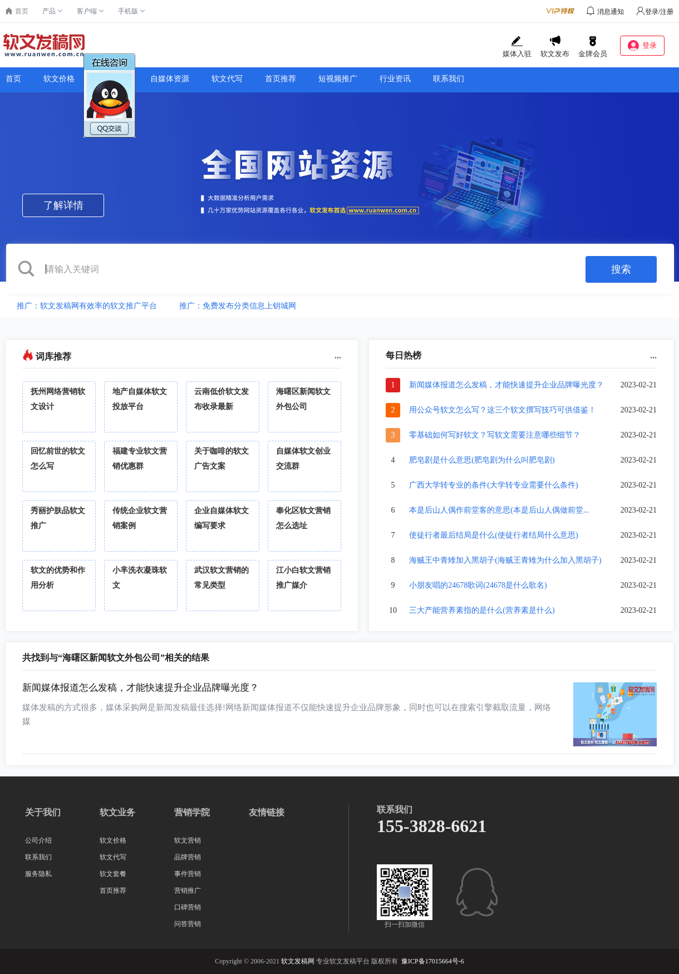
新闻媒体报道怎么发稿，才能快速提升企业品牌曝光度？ (506, 385)
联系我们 (448, 79)
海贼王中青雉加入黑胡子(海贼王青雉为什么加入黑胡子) (505, 560)
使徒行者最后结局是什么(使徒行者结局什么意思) (493, 535)
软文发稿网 (297, 961)
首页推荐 (280, 79)
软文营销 (187, 840)
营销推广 (187, 890)
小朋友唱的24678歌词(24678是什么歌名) (478, 585)
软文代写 (227, 79)
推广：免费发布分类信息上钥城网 (237, 306)
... (337, 355)
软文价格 (59, 79)
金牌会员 (593, 47)
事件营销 (187, 874)
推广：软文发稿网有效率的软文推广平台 (87, 306)
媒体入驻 (517, 47)
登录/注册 (654, 12)
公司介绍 (38, 840)
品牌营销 (187, 857)
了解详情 (63, 205)
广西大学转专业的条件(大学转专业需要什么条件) (493, 485)
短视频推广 (337, 79)
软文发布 (555, 47)
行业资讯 (395, 79)
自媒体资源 (169, 79)
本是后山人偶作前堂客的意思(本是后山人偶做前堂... (499, 510)
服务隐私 (38, 874)
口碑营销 (187, 907)
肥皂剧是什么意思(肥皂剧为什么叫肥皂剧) (481, 460)
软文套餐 (113, 874)
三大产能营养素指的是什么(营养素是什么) (481, 610)
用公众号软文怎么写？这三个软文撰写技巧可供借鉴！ (502, 410)
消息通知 (610, 12)
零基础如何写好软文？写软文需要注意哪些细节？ (494, 435)
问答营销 (187, 924)
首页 (13, 79)
